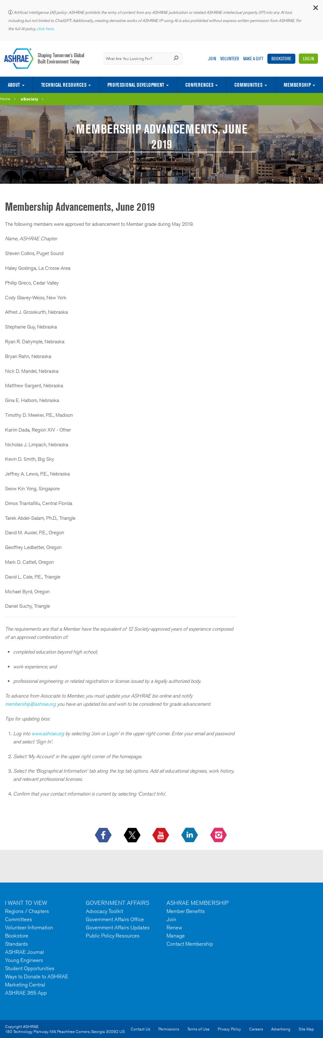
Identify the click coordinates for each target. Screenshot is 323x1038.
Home (5, 98)
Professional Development (135, 85)
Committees (18, 919)
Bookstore (281, 59)
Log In (308, 59)
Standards (16, 944)
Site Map (306, 1029)
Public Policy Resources (113, 935)
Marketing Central (25, 984)
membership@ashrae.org (30, 704)
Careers (256, 1029)
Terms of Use (198, 1029)
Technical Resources (63, 85)
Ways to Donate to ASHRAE (36, 976)
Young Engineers (24, 960)
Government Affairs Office (115, 919)
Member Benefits (186, 911)
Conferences (199, 85)
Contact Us (140, 1029)
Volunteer (229, 59)
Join (212, 59)
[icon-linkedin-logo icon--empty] (190, 835)
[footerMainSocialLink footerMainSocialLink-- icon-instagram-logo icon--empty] (219, 835)
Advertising (280, 1029)
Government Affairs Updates (118, 927)
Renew (174, 927)
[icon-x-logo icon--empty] (132, 835)
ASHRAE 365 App (26, 993)
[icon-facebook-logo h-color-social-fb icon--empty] (104, 835)
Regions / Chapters (27, 911)
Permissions (168, 1029)
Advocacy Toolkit (104, 911)
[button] (315, 9)
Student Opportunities (29, 968)
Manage (176, 935)
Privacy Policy (229, 1029)
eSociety (29, 98)
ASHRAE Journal (24, 952)
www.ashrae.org (47, 733)
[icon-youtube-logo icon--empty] (161, 835)
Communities (248, 85)
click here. (46, 28)
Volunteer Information (29, 927)
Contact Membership (190, 944)
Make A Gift (253, 59)
